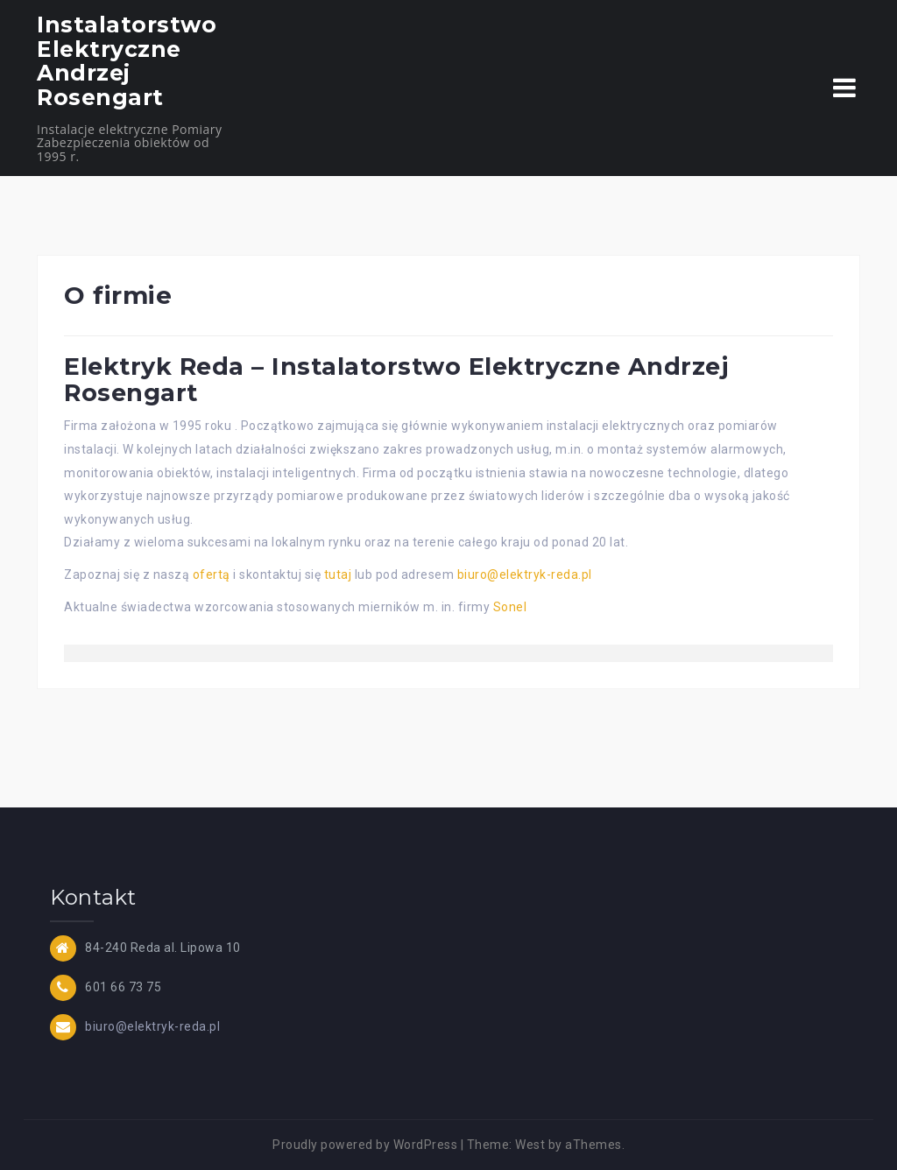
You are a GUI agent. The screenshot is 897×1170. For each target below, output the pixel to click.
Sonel (510, 607)
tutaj (338, 574)
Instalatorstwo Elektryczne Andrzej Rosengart (126, 60)
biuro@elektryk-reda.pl (524, 574)
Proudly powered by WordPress (364, 1145)
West (530, 1145)
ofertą (211, 574)
